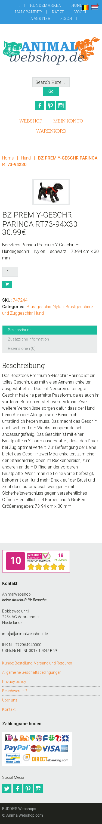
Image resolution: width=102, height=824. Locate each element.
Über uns (9, 700)
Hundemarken (45, 5)
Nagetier (40, 18)
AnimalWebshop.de (51, 50)
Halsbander (28, 11)
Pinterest (50, 105)
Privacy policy (14, 681)
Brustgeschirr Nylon (45, 306)
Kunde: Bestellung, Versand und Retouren (37, 663)
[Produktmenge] (10, 272)
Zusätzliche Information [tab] (28, 339)
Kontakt (9, 709)
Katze (58, 11)
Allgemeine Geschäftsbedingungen (31, 672)
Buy (7, 284)
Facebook (39, 105)
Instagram (61, 105)
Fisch (66, 18)
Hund (77, 5)
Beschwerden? (14, 691)
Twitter (6, 788)
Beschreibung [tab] (20, 330)
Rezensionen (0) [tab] (22, 348)
